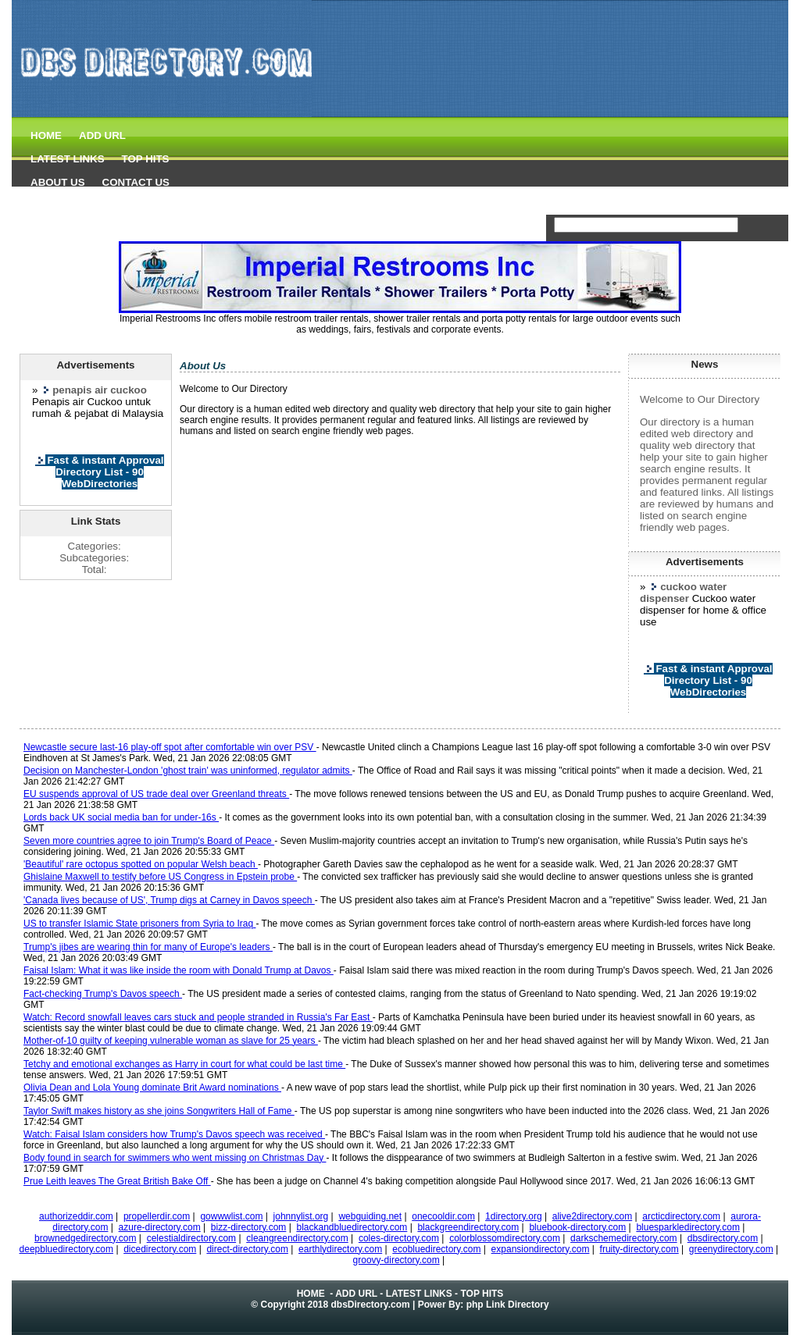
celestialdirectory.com (191, 1238)
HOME (46, 135)
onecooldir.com (443, 1216)
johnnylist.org (301, 1216)
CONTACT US (136, 182)
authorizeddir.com (76, 1216)
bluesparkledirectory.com (688, 1227)
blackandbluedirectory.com (351, 1227)
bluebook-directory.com (577, 1227)
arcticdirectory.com (681, 1216)
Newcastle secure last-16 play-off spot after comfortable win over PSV (169, 747)
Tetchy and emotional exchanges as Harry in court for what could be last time (184, 1064)
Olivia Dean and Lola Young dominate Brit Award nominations (152, 1087)
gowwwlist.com (231, 1216)
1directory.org (513, 1216)
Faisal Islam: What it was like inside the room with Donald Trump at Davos (178, 970)
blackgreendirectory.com (468, 1227)
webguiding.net (370, 1216)
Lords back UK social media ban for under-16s (121, 817)
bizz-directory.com (248, 1227)
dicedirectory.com (159, 1249)
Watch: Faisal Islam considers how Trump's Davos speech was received (174, 1134)
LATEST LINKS (67, 159)
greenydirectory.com (731, 1249)
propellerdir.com (156, 1216)
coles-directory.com (399, 1238)
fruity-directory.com (639, 1249)
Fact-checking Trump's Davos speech (102, 993)
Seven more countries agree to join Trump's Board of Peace (148, 840)
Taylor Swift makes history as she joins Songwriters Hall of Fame (159, 1110)
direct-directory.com (247, 1249)
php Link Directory (507, 1304)
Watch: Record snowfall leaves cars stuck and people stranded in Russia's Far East (198, 1017)
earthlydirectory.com (340, 1249)
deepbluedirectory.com (67, 1249)
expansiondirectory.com (540, 1249)
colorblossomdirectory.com (504, 1238)
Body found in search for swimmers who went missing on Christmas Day (174, 1157)
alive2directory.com (592, 1216)
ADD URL (102, 135)
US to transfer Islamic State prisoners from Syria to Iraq (139, 923)
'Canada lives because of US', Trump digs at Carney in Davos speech (169, 900)
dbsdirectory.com (723, 1238)
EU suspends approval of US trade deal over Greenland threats (156, 794)
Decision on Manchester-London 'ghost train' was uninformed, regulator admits (187, 770)
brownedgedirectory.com (85, 1238)
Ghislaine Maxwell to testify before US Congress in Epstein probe (160, 876)
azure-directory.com (160, 1227)
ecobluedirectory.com (436, 1249)
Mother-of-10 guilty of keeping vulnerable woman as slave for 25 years (170, 1040)
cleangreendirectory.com (297, 1238)
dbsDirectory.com (370, 1304)
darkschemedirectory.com (623, 1238)
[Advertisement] (496, 179)
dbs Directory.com (65, 207)
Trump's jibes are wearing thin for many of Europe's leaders (148, 947)
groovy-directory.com (396, 1260)
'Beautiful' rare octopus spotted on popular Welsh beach (140, 864)
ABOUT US (57, 182)
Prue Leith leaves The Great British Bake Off (117, 1181)
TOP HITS (146, 159)
